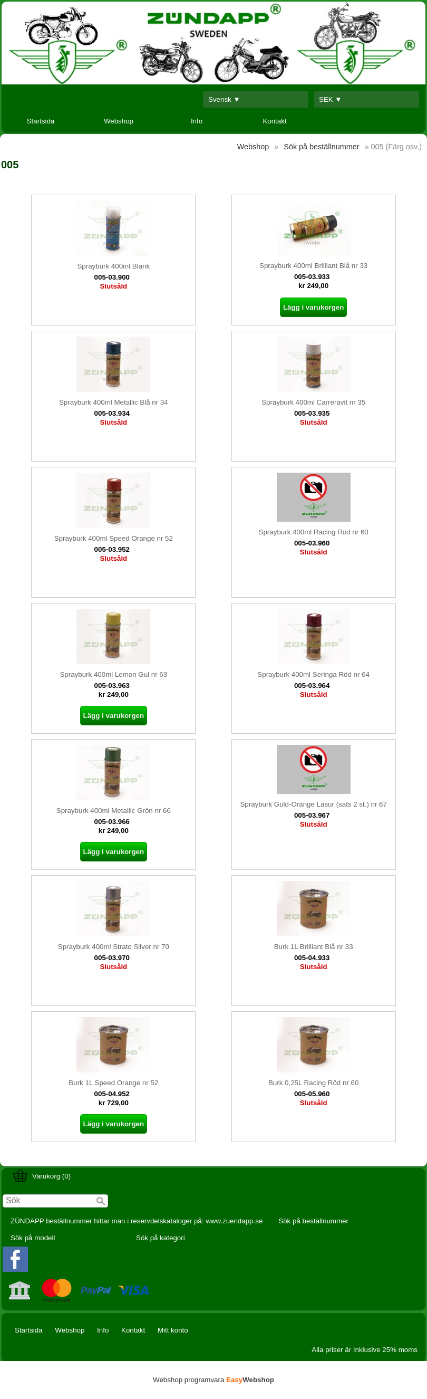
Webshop (118, 121)
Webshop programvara (213, 1380)
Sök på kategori (160, 1238)
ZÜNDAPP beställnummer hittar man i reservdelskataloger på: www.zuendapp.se (137, 1221)
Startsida (41, 121)
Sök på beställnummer (313, 1221)
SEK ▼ (330, 99)
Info (196, 121)
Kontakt (274, 121)
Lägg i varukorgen (313, 307)
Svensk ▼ (224, 99)
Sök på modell (33, 1238)
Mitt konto (173, 1330)
